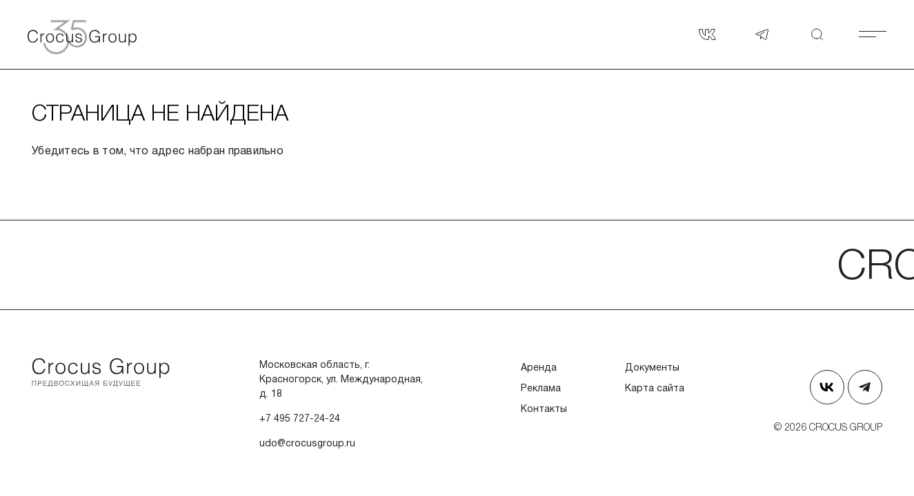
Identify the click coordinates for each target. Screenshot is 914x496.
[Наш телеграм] (762, 34)
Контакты (544, 409)
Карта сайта (654, 388)
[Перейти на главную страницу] (101, 372)
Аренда (539, 368)
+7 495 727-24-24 (299, 419)
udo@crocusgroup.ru (307, 444)
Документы (652, 368)
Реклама (541, 388)
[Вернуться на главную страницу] (97, 34)
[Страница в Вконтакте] (707, 34)
